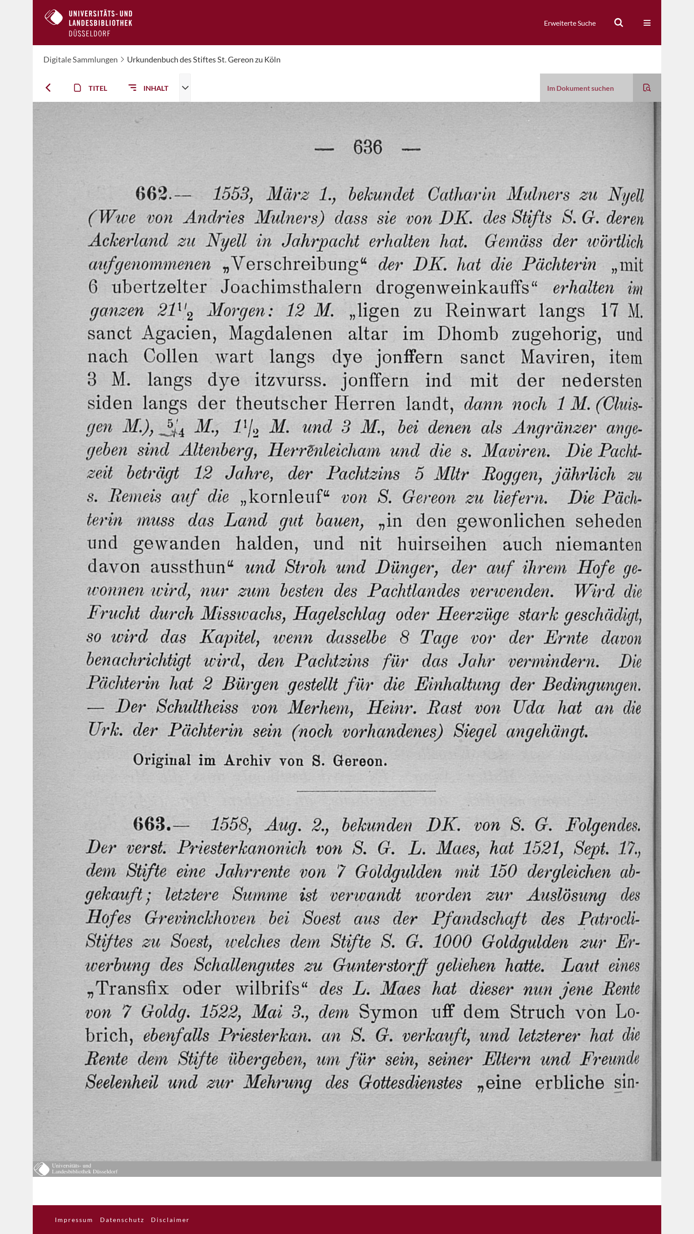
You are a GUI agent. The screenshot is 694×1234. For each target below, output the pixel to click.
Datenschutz (122, 1219)
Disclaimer (170, 1219)
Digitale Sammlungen (80, 59)
